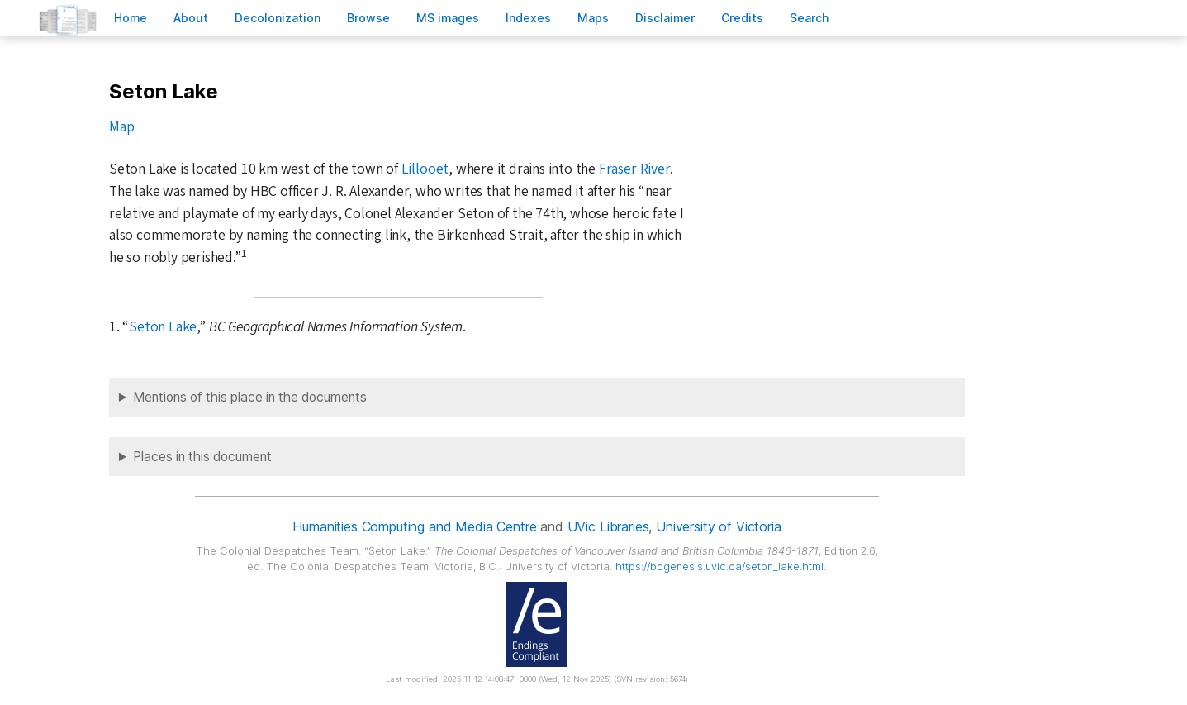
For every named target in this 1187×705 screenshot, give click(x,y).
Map (121, 127)
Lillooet (425, 169)
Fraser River (634, 169)
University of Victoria (718, 526)
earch (809, 18)
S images (447, 18)
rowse (368, 18)
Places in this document (202, 456)
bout (190, 18)
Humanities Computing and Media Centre (414, 526)
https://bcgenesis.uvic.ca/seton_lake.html (719, 566)
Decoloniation (277, 18)
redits (742, 18)
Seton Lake (163, 327)
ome (130, 18)
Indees (528, 18)
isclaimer (665, 18)
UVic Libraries (608, 526)
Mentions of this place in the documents (250, 397)
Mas (593, 18)
